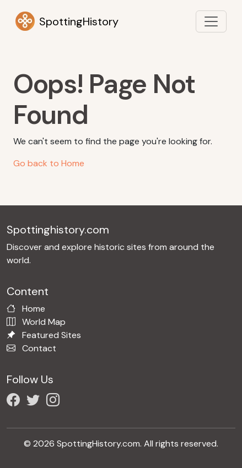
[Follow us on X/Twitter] (35, 401)
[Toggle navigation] (211, 21)
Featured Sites (51, 335)
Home (33, 308)
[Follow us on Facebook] (15, 401)
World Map (44, 322)
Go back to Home (48, 163)
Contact (39, 348)
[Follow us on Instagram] (55, 401)
